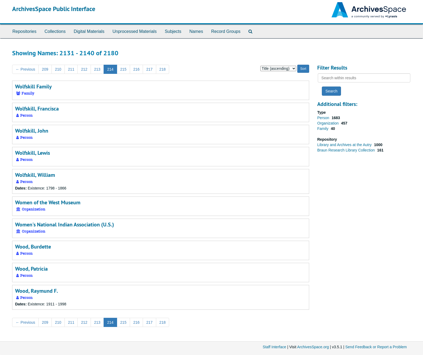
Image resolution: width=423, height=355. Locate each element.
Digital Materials (89, 31)
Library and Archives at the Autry (345, 145)
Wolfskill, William (35, 174)
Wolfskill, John (31, 130)
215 (123, 69)
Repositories (24, 31)
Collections (55, 31)
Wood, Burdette (33, 246)
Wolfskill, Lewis (32, 152)
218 (162, 69)
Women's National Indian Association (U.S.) (64, 224)
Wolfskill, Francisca (37, 108)
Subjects (173, 31)
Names (196, 31)
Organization (328, 123)
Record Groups (226, 31)
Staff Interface (274, 347)
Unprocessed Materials (134, 31)
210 (58, 69)
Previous (25, 69)
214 (110, 69)
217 (149, 69)
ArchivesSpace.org (313, 347)
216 (136, 69)
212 (84, 69)
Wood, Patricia (31, 268)
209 (45, 69)
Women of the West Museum (47, 202)
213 (97, 69)
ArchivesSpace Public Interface (53, 9)
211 (71, 69)
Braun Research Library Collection (346, 150)
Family (323, 128)
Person (323, 118)
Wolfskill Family (33, 86)
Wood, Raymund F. (36, 290)
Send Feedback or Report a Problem (376, 347)
